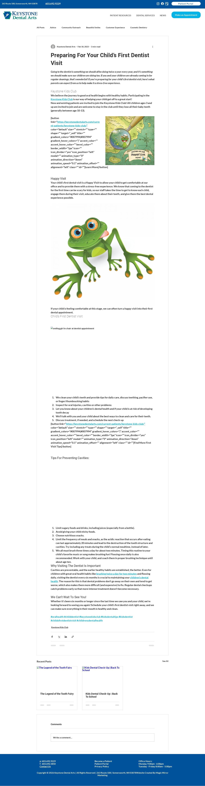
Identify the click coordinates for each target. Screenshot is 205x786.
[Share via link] (72, 636)
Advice (53, 27)
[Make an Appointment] (186, 15)
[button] (163, 15)
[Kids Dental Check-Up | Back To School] (102, 677)
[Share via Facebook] (52, 636)
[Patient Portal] (186, 3)
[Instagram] (158, 3)
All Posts (40, 27)
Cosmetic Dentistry (138, 27)
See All (165, 661)
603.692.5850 (49, 763)
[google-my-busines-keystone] (167, 3)
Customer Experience (115, 27)
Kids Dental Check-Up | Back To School (102, 695)
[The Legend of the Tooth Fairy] (57, 677)
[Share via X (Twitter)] (59, 636)
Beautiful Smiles (93, 27)
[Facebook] (162, 3)
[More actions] (152, 46)
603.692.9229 (49, 761)
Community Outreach (71, 27)
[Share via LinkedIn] (65, 636)
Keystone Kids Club (59, 627)
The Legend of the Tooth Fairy (57, 693)
